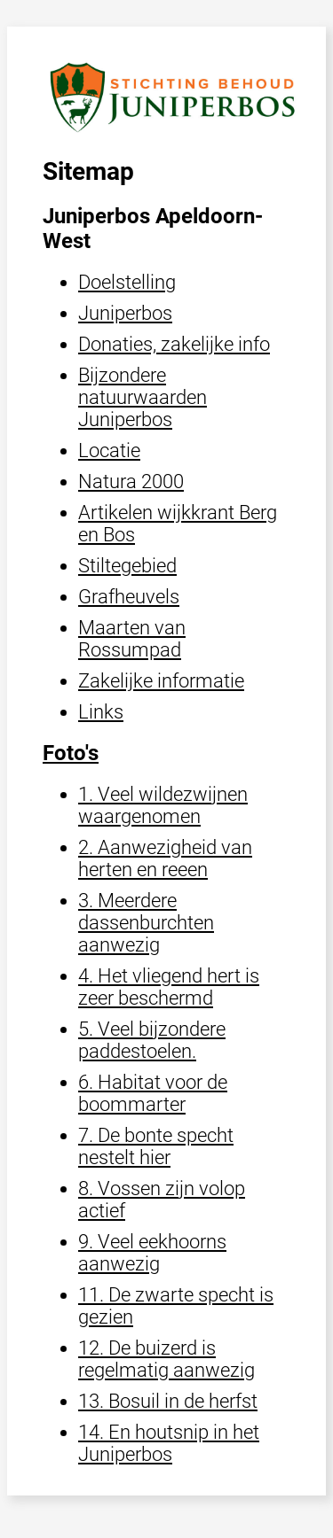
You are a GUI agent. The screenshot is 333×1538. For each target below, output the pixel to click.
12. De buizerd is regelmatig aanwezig (166, 1359)
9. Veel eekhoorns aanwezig (152, 1253)
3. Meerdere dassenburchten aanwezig (146, 922)
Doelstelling (127, 282)
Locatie (109, 450)
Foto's (71, 753)
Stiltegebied (127, 566)
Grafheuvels (128, 597)
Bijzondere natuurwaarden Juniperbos (142, 397)
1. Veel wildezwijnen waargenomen (163, 805)
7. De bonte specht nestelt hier (156, 1146)
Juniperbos (125, 313)
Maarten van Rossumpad (132, 639)
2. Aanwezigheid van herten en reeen (165, 858)
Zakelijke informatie (161, 681)
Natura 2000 (131, 481)
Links (100, 712)
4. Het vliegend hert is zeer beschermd (168, 987)
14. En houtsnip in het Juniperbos (168, 1443)
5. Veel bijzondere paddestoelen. (152, 1040)
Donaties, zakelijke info (174, 344)
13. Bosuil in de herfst (168, 1401)
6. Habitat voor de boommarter (152, 1093)
